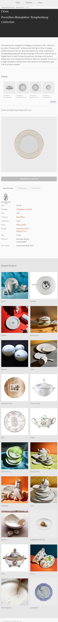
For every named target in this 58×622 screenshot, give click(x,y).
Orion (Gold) (21, 225)
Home (18, 3)
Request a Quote (29, 179)
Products (29, 3)
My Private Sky (6, 608)
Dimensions (22, 188)
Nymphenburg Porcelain (7, 7)
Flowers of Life (35, 403)
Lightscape (4, 506)
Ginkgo (32, 437)
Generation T (34, 608)
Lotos (32, 506)
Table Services (20, 7)
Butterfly (4, 369)
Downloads (36, 188)
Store (40, 3)
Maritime (4, 540)
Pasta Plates (20, 217)
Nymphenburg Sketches (37, 540)
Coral (32, 369)
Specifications (8, 188)
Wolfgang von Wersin (24, 209)
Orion (18, 221)
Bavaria (3, 335)
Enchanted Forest (6, 403)
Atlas (2, 437)
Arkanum (33, 301)
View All (53, 102)
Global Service (6, 471)
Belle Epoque (34, 335)
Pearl (3, 574)
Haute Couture (35, 471)
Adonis (3, 301)
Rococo (32, 574)
